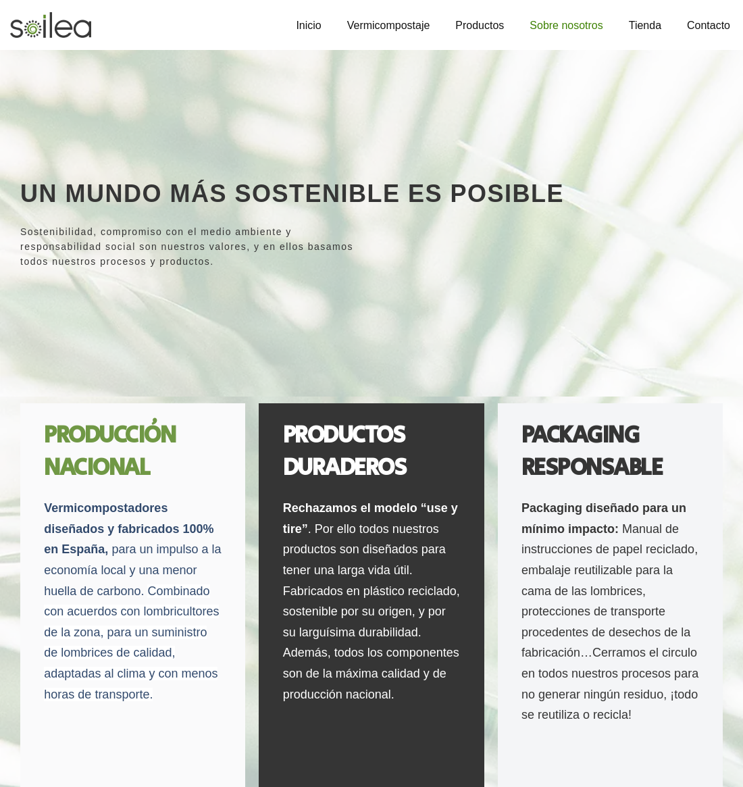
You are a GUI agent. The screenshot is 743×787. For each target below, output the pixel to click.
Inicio (308, 25)
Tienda (645, 25)
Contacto (708, 25)
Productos (479, 25)
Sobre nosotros (566, 25)
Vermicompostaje (388, 25)
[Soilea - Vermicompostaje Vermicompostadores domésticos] (50, 25)
